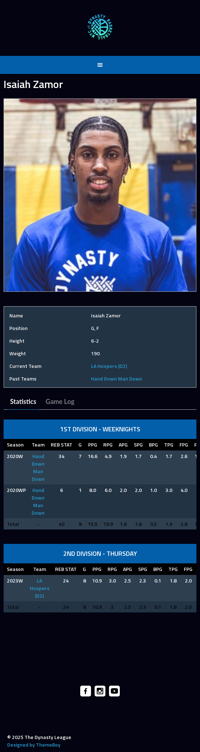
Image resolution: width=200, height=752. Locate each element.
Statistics (23, 401)
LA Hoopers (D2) (109, 366)
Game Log (60, 401)
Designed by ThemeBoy (33, 744)
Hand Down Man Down (116, 378)
